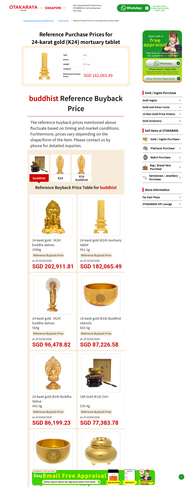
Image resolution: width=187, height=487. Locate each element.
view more (76, 245)
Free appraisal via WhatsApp (76, 367)
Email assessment (76, 383)
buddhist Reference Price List (61, 277)
